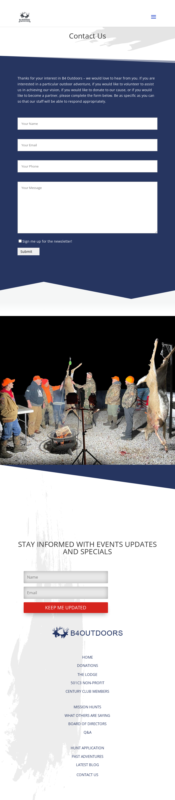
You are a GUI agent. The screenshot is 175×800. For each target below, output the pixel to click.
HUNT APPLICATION (87, 747)
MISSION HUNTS (87, 706)
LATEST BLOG (87, 764)
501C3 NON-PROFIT (87, 682)
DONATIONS (87, 665)
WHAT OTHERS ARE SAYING (87, 715)
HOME (87, 657)
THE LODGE (87, 674)
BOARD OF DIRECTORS (87, 723)
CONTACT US (87, 774)
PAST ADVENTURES (87, 756)
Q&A (87, 732)
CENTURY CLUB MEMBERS (87, 691)
